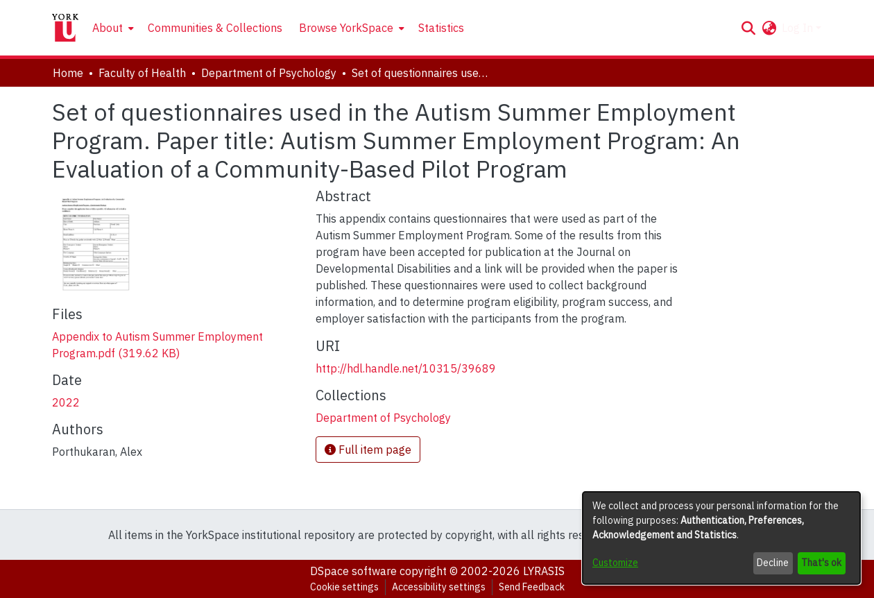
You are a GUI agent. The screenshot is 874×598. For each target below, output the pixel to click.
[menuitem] (111, 27)
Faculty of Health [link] (142, 73)
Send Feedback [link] (532, 587)
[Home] (65, 28)
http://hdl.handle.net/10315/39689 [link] (406, 368)
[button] (748, 27)
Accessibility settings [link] (439, 587)
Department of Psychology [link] (268, 73)
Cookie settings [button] (344, 587)
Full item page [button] (368, 449)
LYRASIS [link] (544, 571)
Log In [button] (799, 28)
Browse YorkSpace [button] (346, 28)
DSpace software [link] (353, 571)
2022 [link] (66, 402)
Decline (773, 562)
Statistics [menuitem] (441, 28)
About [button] (107, 28)
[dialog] (721, 538)
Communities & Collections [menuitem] (215, 28)
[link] (383, 418)
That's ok (821, 562)
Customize (615, 562)
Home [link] (68, 73)
